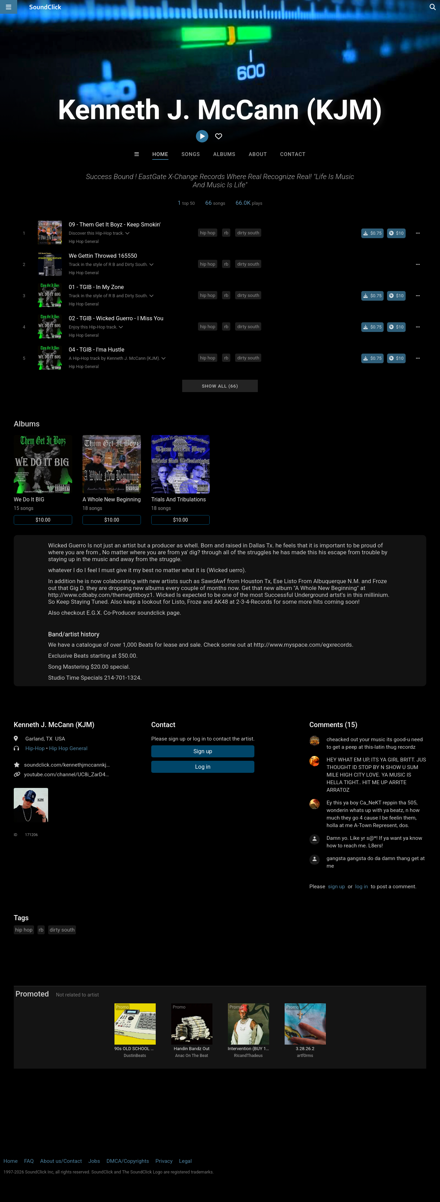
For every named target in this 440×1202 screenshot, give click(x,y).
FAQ (29, 1161)
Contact (293, 154)
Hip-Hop (35, 748)
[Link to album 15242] (180, 480)
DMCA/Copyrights (128, 1161)
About (258, 154)
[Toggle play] (24, 233)
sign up (336, 886)
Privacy (164, 1161)
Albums (224, 154)
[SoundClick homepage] (45, 6)
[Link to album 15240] (43, 480)
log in (361, 886)
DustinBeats (135, 1055)
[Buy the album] (396, 233)
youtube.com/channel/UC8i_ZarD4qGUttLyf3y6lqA (83, 774)
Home (160, 154)
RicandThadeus (248, 1055)
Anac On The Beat (191, 1055)
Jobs (94, 1161)
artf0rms (305, 1055)
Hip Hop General (84, 241)
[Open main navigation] (8, 7)
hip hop (207, 232)
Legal (185, 1161)
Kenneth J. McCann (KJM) (54, 725)
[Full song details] (417, 233)
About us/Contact (61, 1161)
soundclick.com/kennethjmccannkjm (67, 765)
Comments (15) (333, 725)
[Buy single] (372, 233)
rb (226, 232)
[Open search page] (433, 7)
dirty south (248, 232)
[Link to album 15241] (111, 480)
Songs (191, 154)
